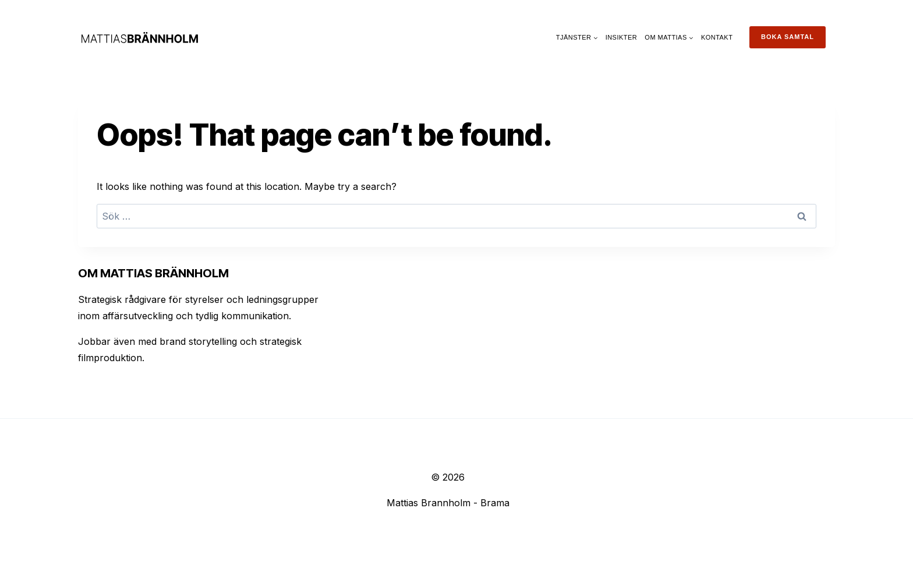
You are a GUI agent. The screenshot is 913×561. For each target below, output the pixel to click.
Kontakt (716, 37)
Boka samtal (787, 36)
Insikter (622, 37)
